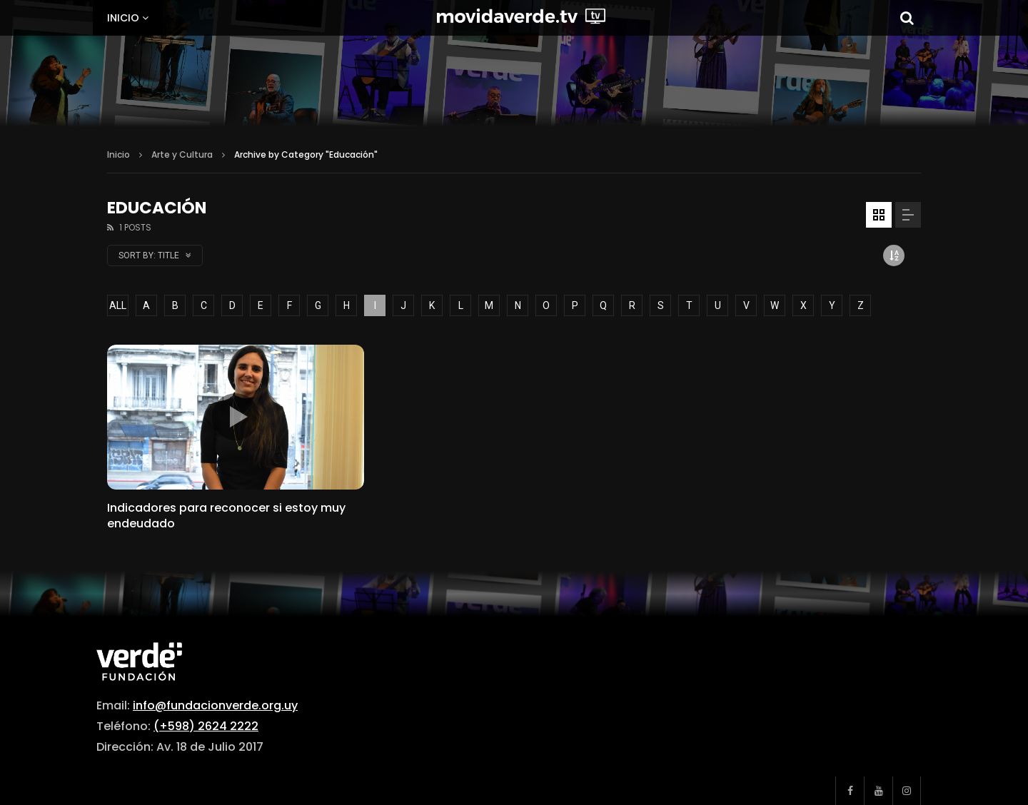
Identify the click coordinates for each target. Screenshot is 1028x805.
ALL (117, 305)
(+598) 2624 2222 (205, 726)
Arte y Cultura (182, 154)
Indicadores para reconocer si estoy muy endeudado (226, 516)
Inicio (123, 18)
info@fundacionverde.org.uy (215, 705)
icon (235, 416)
